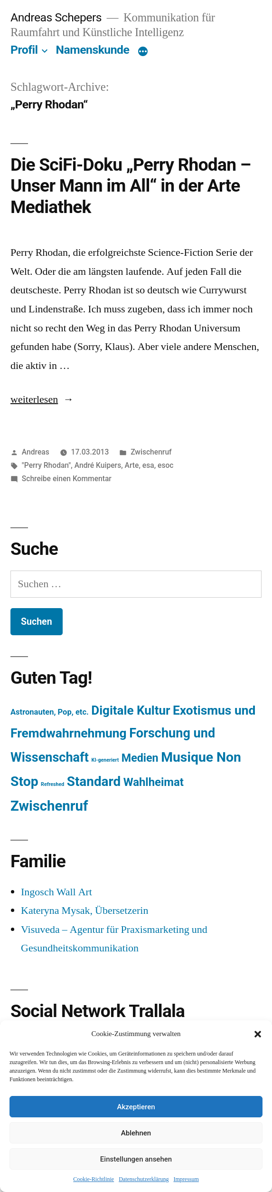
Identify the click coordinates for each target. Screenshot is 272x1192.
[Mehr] (143, 52)
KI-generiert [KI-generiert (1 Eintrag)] (105, 760)
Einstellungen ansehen (136, 1159)
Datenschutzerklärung (144, 1179)
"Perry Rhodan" (46, 465)
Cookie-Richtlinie (93, 1179)
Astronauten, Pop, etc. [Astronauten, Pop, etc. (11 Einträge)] (49, 712)
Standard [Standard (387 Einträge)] (94, 781)
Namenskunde (93, 50)
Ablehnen (136, 1133)
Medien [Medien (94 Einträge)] (140, 758)
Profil (24, 50)
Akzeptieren (136, 1107)
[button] (258, 1034)
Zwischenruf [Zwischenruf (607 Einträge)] (49, 806)
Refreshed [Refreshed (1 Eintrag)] (52, 784)
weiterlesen (34, 399)
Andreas (35, 451)
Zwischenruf (151, 451)
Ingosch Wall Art (56, 892)
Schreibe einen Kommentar (67, 478)
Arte (132, 465)
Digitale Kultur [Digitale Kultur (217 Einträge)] (130, 710)
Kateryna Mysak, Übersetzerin (84, 910)
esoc (165, 465)
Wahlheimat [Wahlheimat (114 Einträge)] (153, 782)
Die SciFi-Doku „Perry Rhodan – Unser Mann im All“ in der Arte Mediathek (130, 186)
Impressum (185, 1179)
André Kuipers (98, 465)
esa (148, 465)
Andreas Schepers (57, 17)
